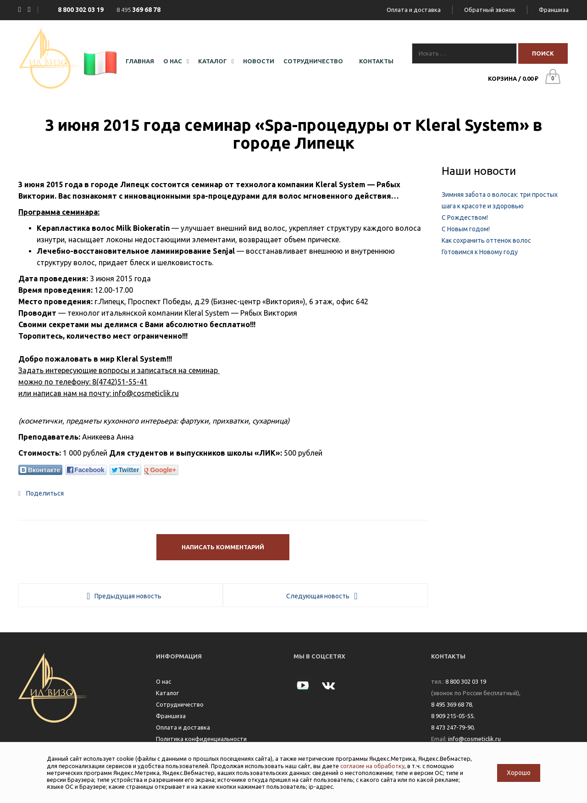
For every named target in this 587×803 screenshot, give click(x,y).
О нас (163, 681)
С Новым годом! (466, 229)
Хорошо (519, 772)
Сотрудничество (180, 704)
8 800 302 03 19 (465, 681)
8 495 (138, 9)
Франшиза (554, 9)
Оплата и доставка (414, 9)
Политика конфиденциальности (201, 739)
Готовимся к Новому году (480, 252)
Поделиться (41, 493)
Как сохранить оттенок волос (486, 240)
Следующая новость (317, 596)
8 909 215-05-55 (452, 716)
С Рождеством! (465, 217)
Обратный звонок (489, 9)
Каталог (167, 693)
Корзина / (513, 78)
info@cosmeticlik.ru (474, 739)
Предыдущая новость (127, 596)
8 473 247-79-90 (452, 727)
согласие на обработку (372, 766)
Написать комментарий (223, 547)
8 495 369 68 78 (451, 704)
